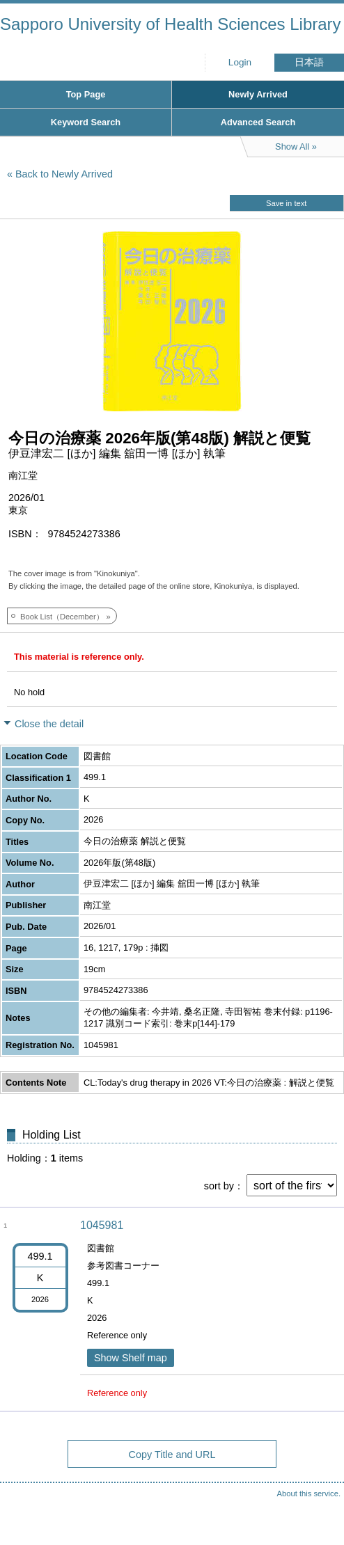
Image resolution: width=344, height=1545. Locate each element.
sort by (219, 1185)
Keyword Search (85, 122)
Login (239, 62)
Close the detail (49, 723)
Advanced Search (258, 122)
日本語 (309, 62)
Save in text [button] (286, 203)
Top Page (86, 94)
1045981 (101, 1225)
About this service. (309, 1493)
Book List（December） (62, 616)
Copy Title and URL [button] (172, 1454)
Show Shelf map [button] (130, 1357)
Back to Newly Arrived (64, 174)
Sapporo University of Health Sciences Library (170, 24)
